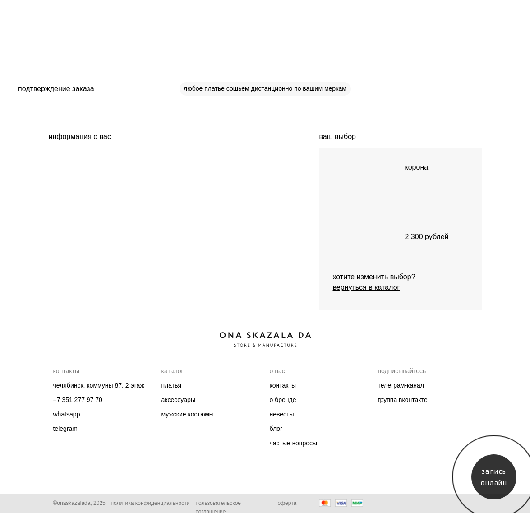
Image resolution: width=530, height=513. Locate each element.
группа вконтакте (403, 399)
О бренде (283, 399)
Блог (276, 428)
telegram (65, 428)
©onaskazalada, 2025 (79, 503)
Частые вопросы (294, 443)
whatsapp (66, 414)
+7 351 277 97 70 (77, 399)
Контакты (283, 385)
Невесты (282, 414)
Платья (171, 385)
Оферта (287, 503)
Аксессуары (178, 399)
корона (417, 167)
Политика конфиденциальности (150, 503)
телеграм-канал (401, 385)
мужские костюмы (187, 414)
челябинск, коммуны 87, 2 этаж (98, 385)
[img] (360, 202)
